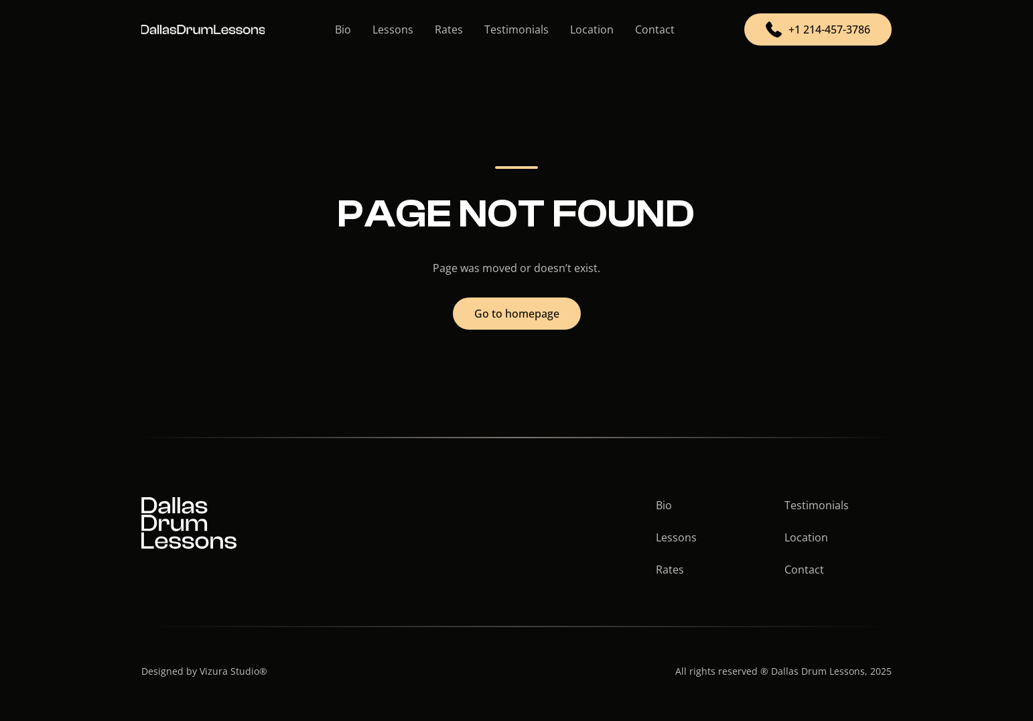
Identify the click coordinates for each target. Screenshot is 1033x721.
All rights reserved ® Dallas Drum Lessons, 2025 (783, 671)
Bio (343, 29)
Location (592, 29)
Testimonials (516, 29)
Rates (449, 29)
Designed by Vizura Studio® (204, 671)
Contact (655, 29)
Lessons (392, 29)
